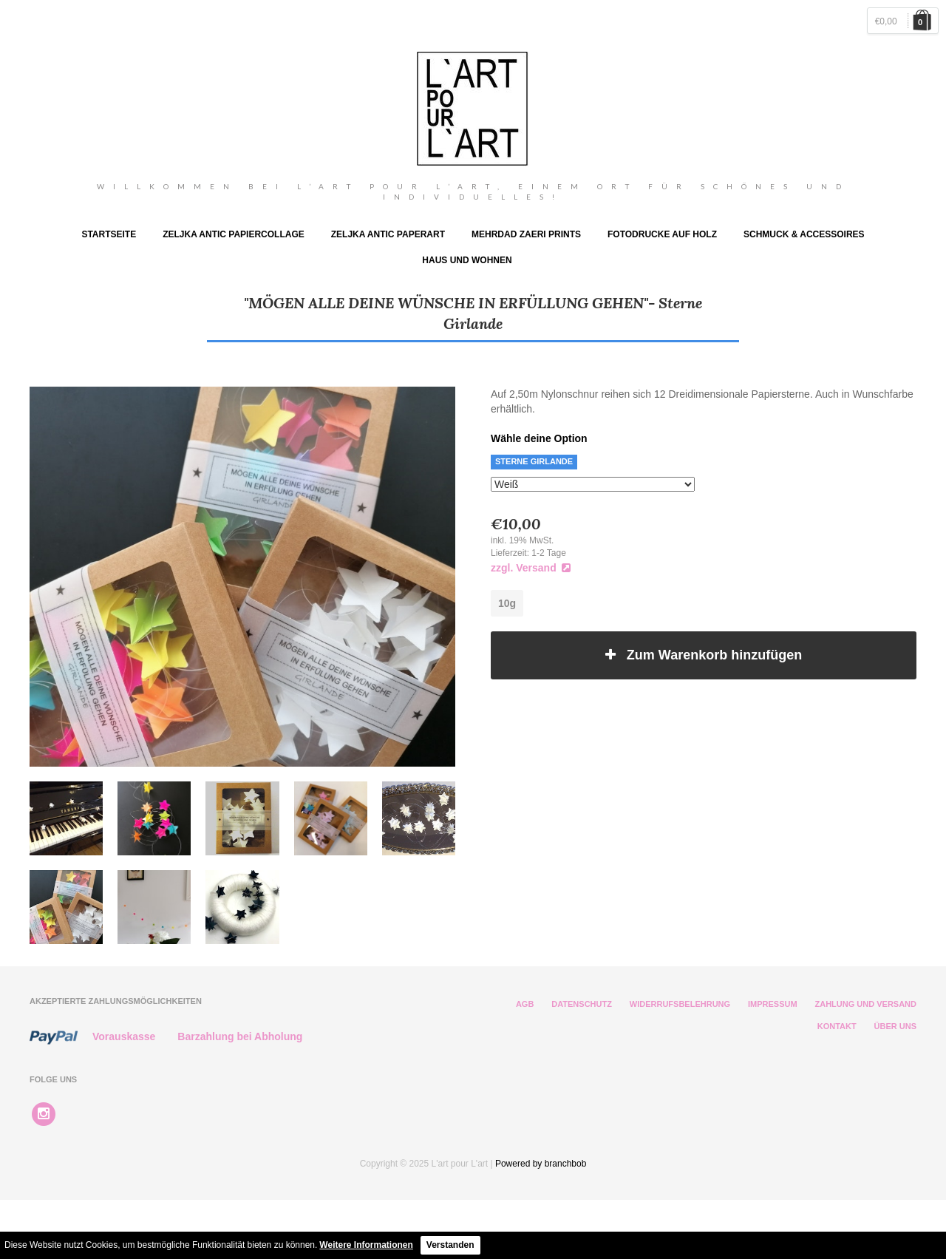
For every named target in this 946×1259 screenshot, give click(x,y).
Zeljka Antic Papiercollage (233, 234)
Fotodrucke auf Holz (662, 234)
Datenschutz (581, 1004)
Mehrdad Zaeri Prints (526, 234)
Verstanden (450, 1245)
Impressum (772, 1004)
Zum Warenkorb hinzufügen (703, 655)
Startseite (108, 234)
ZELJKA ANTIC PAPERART (388, 234)
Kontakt (837, 1026)
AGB (525, 1004)
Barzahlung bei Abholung (239, 1036)
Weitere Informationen (365, 1245)
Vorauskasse (123, 1036)
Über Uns (895, 1026)
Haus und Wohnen (466, 260)
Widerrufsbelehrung (680, 1004)
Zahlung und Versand (866, 1004)
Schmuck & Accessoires (804, 234)
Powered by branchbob (540, 1163)
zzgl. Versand (531, 568)
